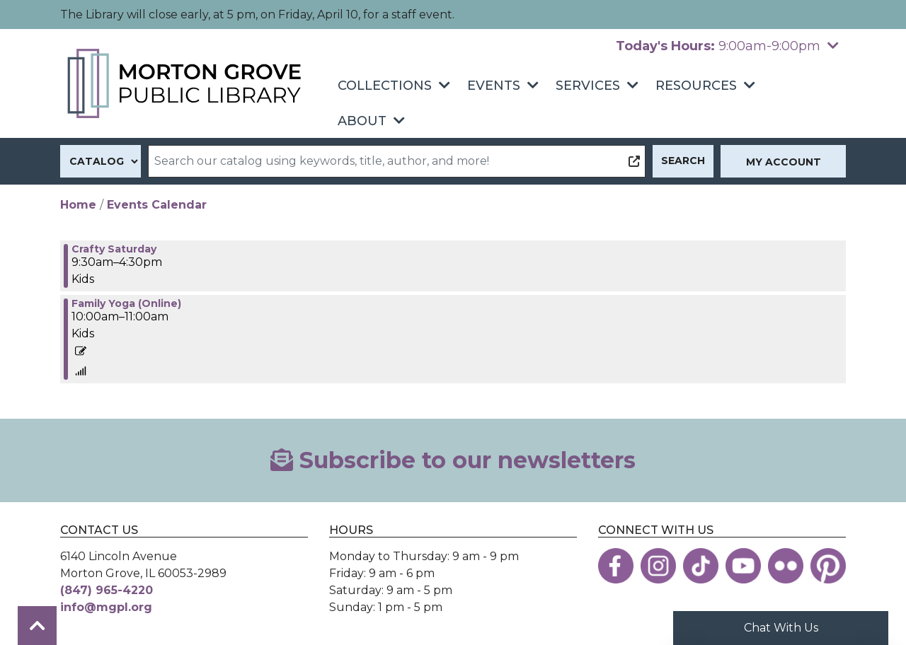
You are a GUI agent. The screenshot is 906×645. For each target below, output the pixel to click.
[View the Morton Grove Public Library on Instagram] (658, 565)
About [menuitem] (362, 121)
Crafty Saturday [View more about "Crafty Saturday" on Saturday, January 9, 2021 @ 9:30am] (113, 249)
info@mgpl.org (106, 607)
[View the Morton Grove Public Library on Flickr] (785, 565)
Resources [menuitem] (696, 85)
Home (78, 204)
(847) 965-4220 (106, 590)
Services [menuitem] (588, 85)
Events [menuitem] (493, 85)
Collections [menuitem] (385, 85)
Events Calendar (157, 204)
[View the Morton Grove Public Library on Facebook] (615, 565)
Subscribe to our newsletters (453, 460)
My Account (783, 162)
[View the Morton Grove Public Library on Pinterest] (828, 565)
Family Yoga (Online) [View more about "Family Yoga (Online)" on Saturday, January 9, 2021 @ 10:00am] (126, 303)
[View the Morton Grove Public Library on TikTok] (700, 565)
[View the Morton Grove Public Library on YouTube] (743, 565)
